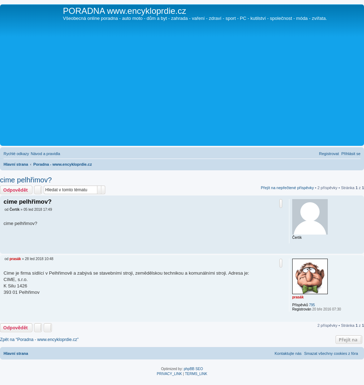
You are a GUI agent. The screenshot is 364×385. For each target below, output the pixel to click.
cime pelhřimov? (26, 180)
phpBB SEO (193, 369)
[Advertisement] (182, 91)
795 (312, 305)
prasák (298, 297)
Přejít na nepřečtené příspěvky (287, 188)
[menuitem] (45, 153)
